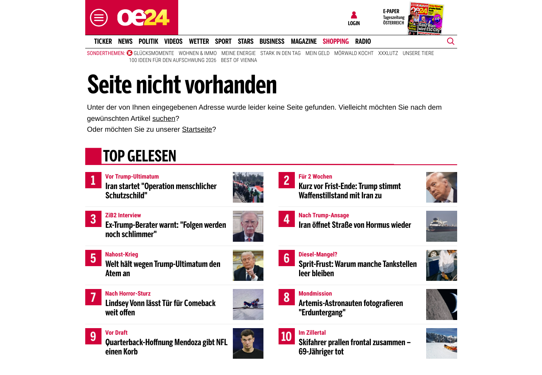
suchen (163, 118)
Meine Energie (238, 53)
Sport (223, 41)
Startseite (197, 129)
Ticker (103, 41)
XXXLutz (388, 53)
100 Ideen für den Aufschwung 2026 (172, 60)
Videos (173, 41)
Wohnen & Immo (198, 53)
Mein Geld (317, 53)
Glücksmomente (154, 53)
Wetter (199, 41)
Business (272, 41)
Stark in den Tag (280, 53)
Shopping (336, 41)
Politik (148, 41)
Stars (246, 41)
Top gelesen (139, 157)
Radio (363, 41)
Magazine (304, 41)
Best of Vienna (239, 60)
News (125, 41)
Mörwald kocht (354, 53)
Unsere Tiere (418, 53)
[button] (96, 18)
